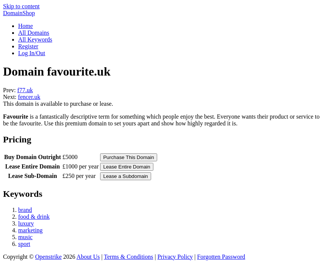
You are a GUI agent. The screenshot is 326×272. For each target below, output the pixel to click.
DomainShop (19, 13)
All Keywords (35, 39)
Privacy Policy (175, 256)
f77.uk (25, 90)
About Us (88, 256)
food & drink (34, 216)
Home (25, 26)
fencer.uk (29, 97)
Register (28, 46)
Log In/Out (31, 53)
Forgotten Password (221, 256)
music (25, 237)
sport (24, 244)
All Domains (33, 32)
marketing (30, 230)
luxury (26, 223)
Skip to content (21, 6)
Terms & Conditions (128, 256)
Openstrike (48, 256)
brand (25, 210)
